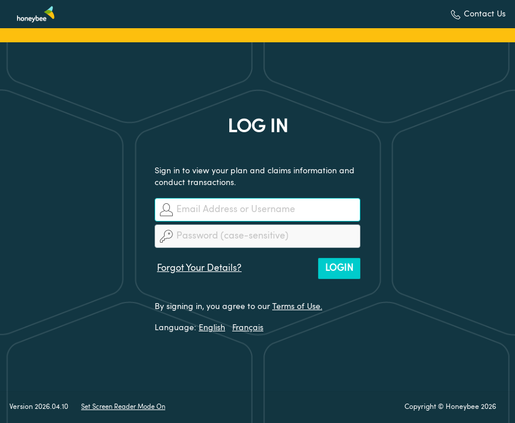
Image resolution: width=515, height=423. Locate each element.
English (212, 328)
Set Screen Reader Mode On (123, 407)
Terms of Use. (297, 307)
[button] (478, 14)
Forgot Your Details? (199, 268)
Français (247, 328)
